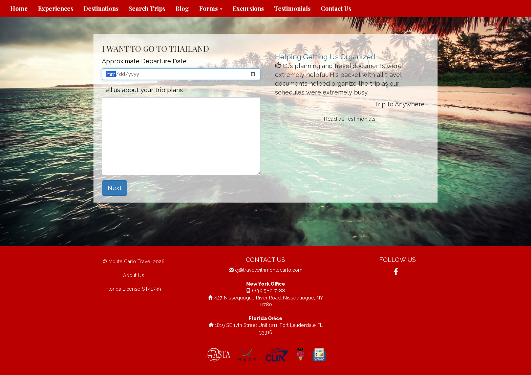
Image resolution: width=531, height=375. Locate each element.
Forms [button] (210, 8)
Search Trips (147, 8)
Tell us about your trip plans (142, 89)
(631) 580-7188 (268, 290)
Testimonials (292, 8)
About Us (133, 275)
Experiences (55, 8)
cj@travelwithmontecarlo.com (268, 270)
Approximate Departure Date (144, 61)
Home (19, 8)
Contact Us (336, 8)
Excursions (248, 8)
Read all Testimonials (350, 119)
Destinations (101, 8)
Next (115, 187)
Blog (182, 8)
